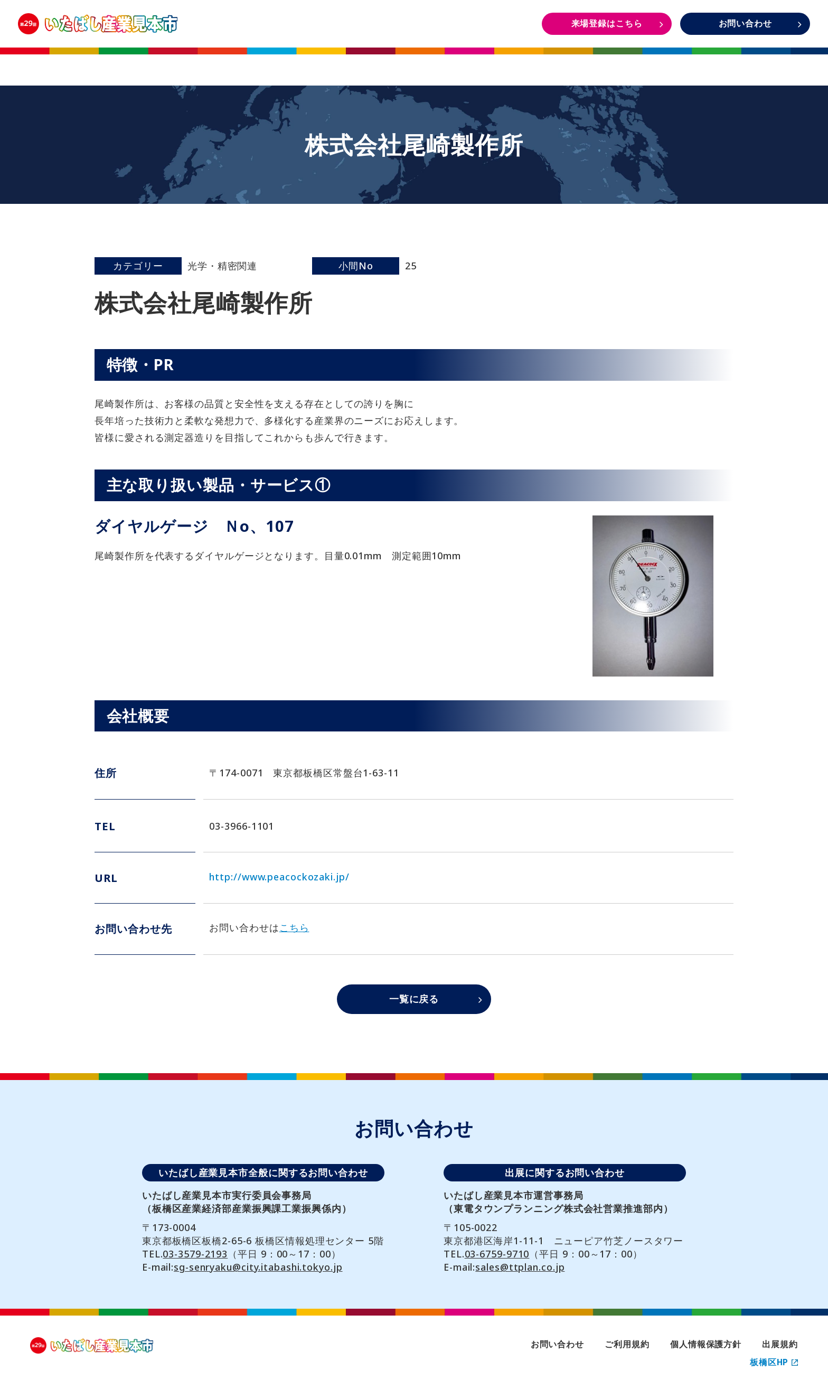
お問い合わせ (557, 1344)
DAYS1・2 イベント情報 (579, 62)
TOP (82, 63)
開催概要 (248, 63)
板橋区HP (774, 1362)
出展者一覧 (413, 63)
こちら (294, 927)
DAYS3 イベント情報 (745, 62)
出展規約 (780, 1344)
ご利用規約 (627, 1344)
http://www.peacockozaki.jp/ (279, 876)
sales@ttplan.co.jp (519, 1267)
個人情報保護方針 (705, 1344)
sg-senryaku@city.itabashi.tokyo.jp (258, 1267)
